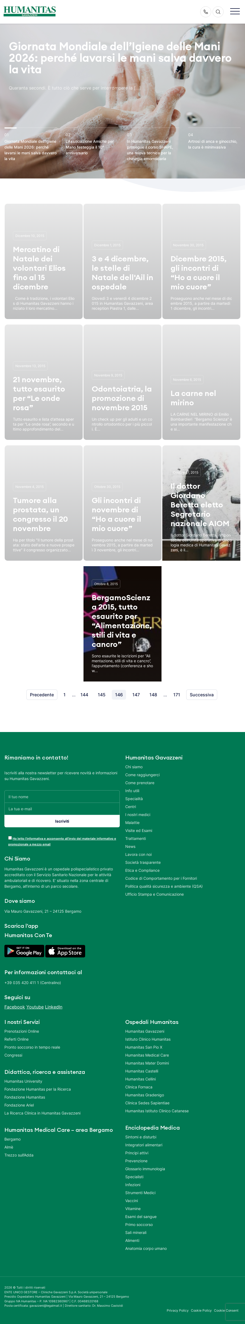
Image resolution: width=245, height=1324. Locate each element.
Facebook (14, 1007)
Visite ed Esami (138, 830)
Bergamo (12, 1139)
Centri (130, 806)
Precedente (42, 694)
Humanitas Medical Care (147, 1055)
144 (84, 694)
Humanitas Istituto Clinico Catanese (157, 1110)
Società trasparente (143, 862)
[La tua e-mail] (62, 809)
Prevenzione (136, 1160)
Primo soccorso (139, 1224)
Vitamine (133, 1208)
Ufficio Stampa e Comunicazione (154, 894)
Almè (8, 1147)
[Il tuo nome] (62, 796)
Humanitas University (23, 1081)
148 (153, 694)
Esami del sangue (141, 1216)
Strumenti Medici (140, 1192)
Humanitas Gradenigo (144, 1095)
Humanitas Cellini (140, 1079)
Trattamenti (135, 838)
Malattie (132, 822)
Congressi (13, 1055)
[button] (235, 11)
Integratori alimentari (143, 1145)
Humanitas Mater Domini (147, 1063)
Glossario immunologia (145, 1168)
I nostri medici (137, 814)
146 (119, 694)
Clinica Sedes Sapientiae (147, 1102)
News (130, 846)
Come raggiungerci (142, 774)
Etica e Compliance (142, 870)
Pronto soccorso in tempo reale (32, 1047)
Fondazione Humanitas (24, 1097)
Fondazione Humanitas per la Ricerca (37, 1089)
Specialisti (134, 1176)
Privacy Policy (178, 1310)
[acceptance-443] (10, 838)
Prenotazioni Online (21, 1031)
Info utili (132, 790)
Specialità (134, 798)
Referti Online (16, 1039)
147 (136, 694)
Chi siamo (134, 766)
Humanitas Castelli (141, 1071)
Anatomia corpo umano (146, 1248)
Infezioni (132, 1184)
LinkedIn (53, 1007)
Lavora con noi (138, 854)
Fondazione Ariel (19, 1105)
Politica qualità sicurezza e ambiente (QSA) (164, 886)
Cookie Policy (201, 1310)
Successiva (202, 694)
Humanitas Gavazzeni (144, 1031)
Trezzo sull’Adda (19, 1155)
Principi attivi (136, 1152)
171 (176, 694)
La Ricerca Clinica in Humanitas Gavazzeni (42, 1113)
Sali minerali (135, 1232)
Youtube (35, 1007)
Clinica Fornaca (138, 1087)
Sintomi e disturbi (140, 1137)
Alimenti (132, 1240)
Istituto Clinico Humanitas (148, 1039)
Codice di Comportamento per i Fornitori (161, 878)
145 (101, 694)
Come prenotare (139, 782)
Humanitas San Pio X (143, 1047)
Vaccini (131, 1200)
